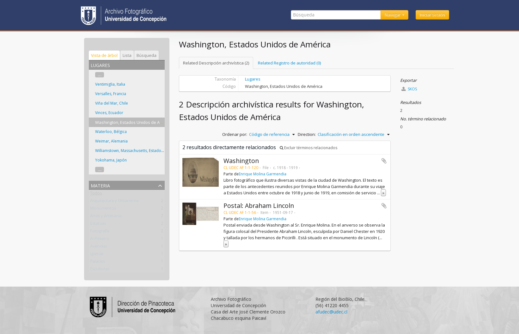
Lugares (252, 79)
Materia (100, 185)
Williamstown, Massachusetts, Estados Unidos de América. (147, 150)
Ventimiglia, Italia (110, 84)
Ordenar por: (234, 134)
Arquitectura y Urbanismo (114, 202)
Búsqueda (146, 55)
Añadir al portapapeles (384, 161)
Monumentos (103, 209)
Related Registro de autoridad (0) (289, 63)
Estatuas (98, 225)
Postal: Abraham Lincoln (258, 205)
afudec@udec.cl (331, 312)
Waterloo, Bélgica (111, 131)
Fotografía (99, 232)
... (99, 74)
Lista (127, 55)
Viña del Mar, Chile (111, 103)
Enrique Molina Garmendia (262, 173)
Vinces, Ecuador (109, 112)
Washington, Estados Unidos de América (134, 122)
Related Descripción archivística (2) (216, 63)
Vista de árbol (104, 55)
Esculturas (99, 270)
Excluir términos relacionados (308, 147)
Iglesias (97, 255)
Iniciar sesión (432, 15)
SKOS (409, 89)
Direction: (307, 134)
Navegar (393, 15)
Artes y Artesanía (106, 217)
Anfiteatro (99, 240)
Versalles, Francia (110, 93)
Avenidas (98, 247)
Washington (241, 160)
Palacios (97, 262)
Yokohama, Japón (111, 160)
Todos (96, 194)
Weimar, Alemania (111, 141)
